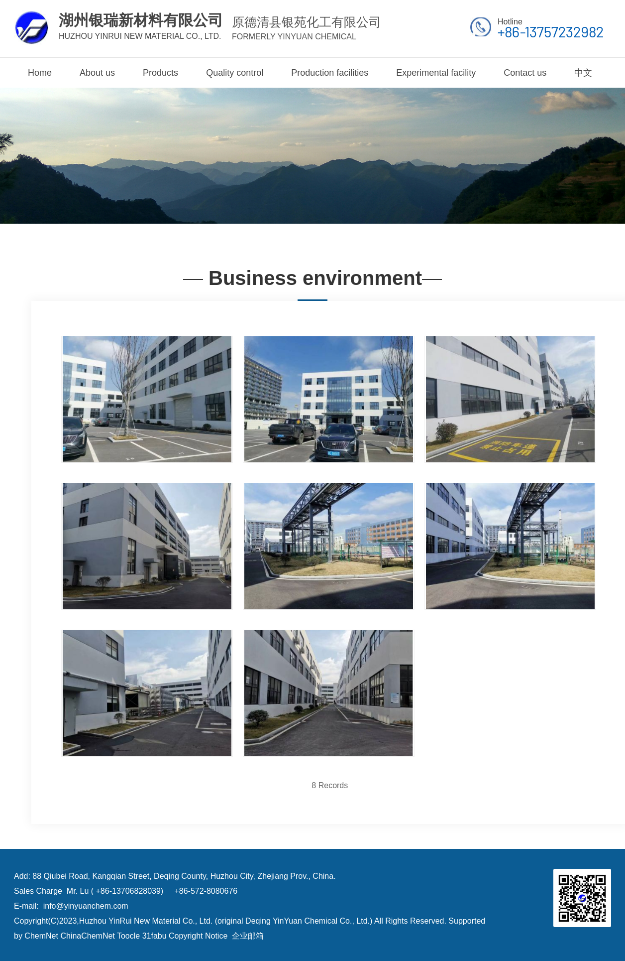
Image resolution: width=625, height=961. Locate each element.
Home (40, 73)
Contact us (525, 73)
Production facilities (329, 73)
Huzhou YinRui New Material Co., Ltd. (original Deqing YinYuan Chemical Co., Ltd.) (226, 921)
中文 (583, 73)
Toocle (128, 936)
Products (160, 73)
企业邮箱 (248, 936)
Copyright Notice (198, 936)
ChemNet (41, 936)
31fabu (154, 936)
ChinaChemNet (87, 936)
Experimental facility (436, 73)
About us (97, 73)
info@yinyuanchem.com (85, 906)
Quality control (234, 73)
